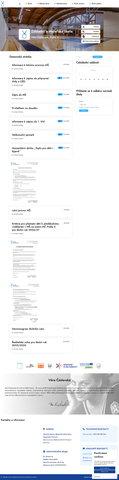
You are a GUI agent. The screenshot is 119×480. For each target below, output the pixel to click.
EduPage (91, 27)
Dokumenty (91, 36)
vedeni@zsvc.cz (89, 454)
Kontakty (91, 31)
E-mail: (81, 101)
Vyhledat (97, 57)
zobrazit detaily (18, 69)
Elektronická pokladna (91, 41)
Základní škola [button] (43, 3)
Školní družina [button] (78, 3)
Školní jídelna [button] (95, 3)
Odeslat (83, 110)
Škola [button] (28, 3)
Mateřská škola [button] (60, 3)
